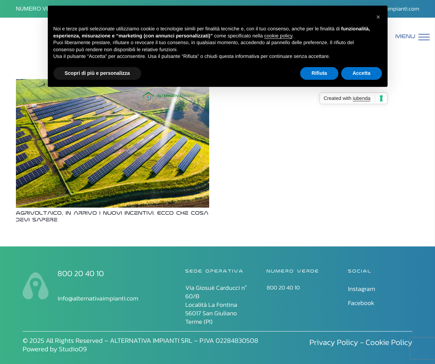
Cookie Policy (389, 342)
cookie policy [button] (278, 35)
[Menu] (412, 37)
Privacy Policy (333, 342)
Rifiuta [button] (319, 73)
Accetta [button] (362, 73)
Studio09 (73, 349)
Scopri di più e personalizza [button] (97, 73)
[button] (378, 17)
